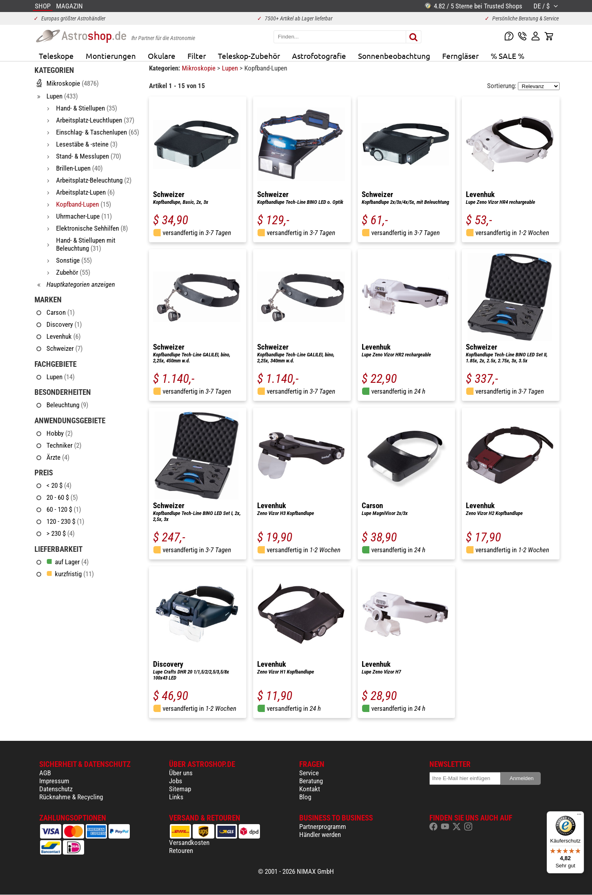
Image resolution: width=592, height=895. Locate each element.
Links (176, 797)
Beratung (311, 781)
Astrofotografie (319, 55)
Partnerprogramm (322, 827)
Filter (196, 55)
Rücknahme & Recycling (71, 797)
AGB (45, 773)
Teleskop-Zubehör (249, 55)
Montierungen (111, 55)
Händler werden (320, 835)
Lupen (231, 68)
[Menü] (579, 816)
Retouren (181, 851)
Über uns (181, 773)
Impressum (54, 781)
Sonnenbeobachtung (394, 55)
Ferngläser (460, 55)
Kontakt (309, 789)
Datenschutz (55, 789)
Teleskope (56, 55)
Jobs (175, 781)
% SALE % (507, 55)
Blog (305, 797)
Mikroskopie (199, 68)
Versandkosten (189, 843)
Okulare (161, 55)
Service (309, 773)
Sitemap (180, 789)
